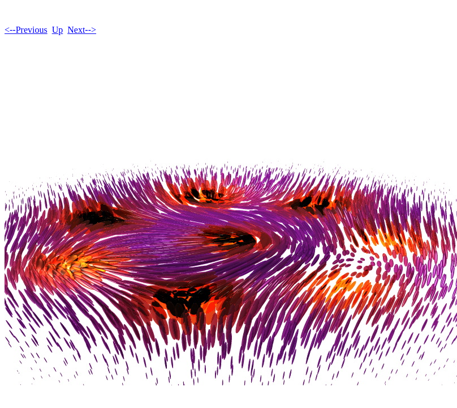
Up (57, 30)
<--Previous (26, 30)
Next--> (81, 30)
